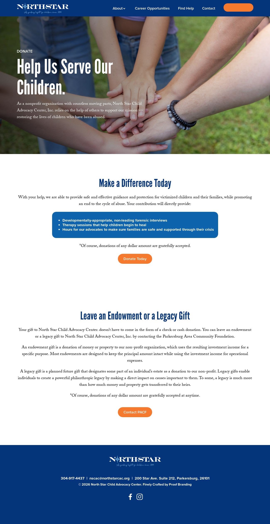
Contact (208, 8)
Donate (238, 7)
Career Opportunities (152, 8)
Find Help (186, 8)
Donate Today (135, 258)
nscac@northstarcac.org (109, 478)
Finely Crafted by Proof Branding (167, 484)
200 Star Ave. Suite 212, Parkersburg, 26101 (172, 478)
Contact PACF (135, 412)
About (118, 8)
